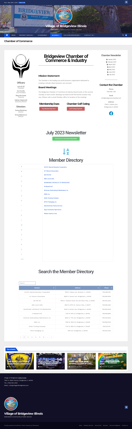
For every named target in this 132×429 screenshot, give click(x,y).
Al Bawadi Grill (48, 186)
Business (55, 35)
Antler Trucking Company (51, 198)
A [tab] (21, 166)
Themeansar (35, 425)
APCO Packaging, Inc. (50, 202)
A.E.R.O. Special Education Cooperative (55, 167)
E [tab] (21, 186)
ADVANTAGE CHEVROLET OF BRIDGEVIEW (56, 182)
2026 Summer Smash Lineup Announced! (48, 362)
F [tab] (21, 191)
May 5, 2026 (12, 366)
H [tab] (21, 200)
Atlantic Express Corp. (50, 213)
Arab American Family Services (53, 206)
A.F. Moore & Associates (51, 171)
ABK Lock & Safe (49, 179)
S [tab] (21, 249)
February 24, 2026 (107, 366)
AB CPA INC (47, 175)
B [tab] (21, 171)
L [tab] (21, 220)
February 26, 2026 (76, 366)
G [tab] (21, 196)
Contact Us (89, 35)
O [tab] (21, 235)
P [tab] (21, 239)
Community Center (104, 359)
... (47, 337)
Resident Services (26, 35)
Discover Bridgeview (72, 35)
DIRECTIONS (22, 378)
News (14, 35)
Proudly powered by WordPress (12, 425)
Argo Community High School (52, 209)
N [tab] (21, 230)
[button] (123, 35)
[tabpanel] (77, 191)
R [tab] (21, 244)
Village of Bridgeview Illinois (66, 26)
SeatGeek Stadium (51, 359)
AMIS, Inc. (47, 194)
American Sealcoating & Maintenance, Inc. (56, 190)
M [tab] (21, 225)
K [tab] (21, 215)
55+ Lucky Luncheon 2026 (110, 362)
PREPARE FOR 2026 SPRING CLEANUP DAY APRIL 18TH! (80, 363)
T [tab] (21, 254)
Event (40, 359)
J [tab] (21, 210)
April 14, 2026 (44, 366)
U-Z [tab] (22, 259)
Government (43, 35)
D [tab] (21, 181)
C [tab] (21, 176)
